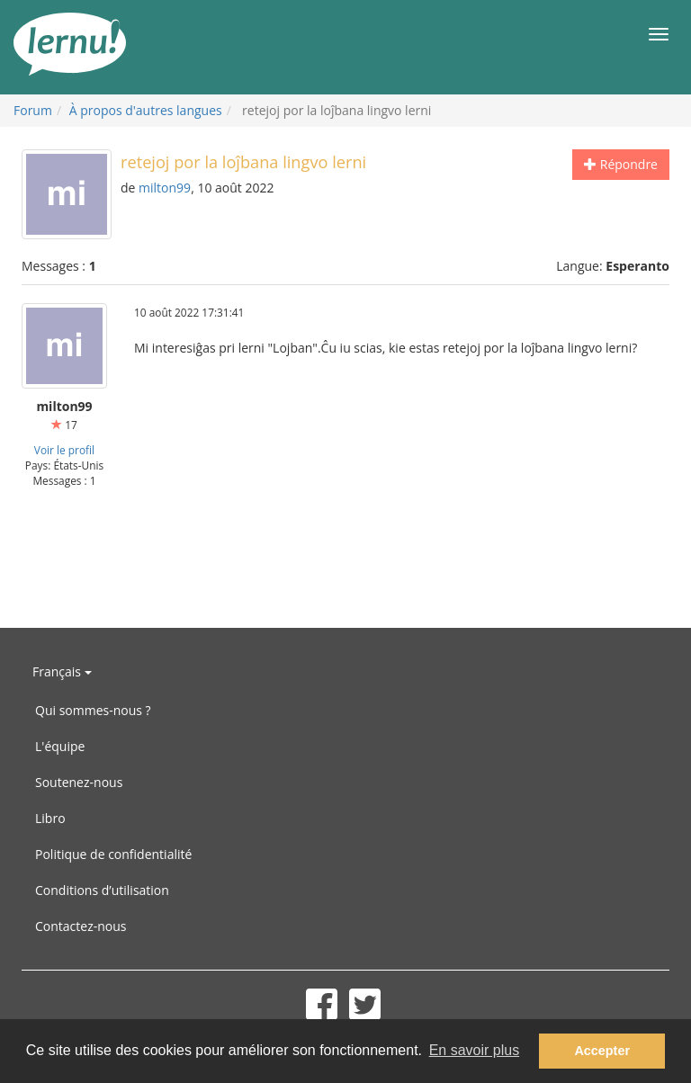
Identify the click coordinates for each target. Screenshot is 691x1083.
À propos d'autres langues (145, 110)
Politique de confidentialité (113, 854)
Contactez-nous (81, 926)
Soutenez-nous (78, 782)
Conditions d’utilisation (102, 890)
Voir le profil (64, 450)
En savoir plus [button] (474, 1050)
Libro (50, 818)
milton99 (165, 187)
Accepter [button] (602, 1050)
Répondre (621, 164)
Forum (32, 110)
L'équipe (60, 746)
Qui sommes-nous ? (93, 710)
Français (62, 671)
